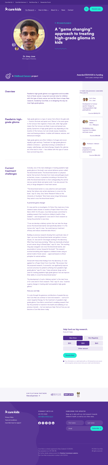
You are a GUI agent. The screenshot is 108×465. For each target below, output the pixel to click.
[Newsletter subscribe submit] (96, 428)
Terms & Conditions (11, 420)
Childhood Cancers (22, 76)
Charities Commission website (69, 453)
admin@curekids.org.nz (45, 416)
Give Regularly (93, 338)
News (63, 10)
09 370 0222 (42, 414)
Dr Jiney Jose (29, 56)
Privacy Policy (9, 417)
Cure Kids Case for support (13, 423)
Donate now (96, 9)
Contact (70, 10)
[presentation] (79, 435)
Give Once (73, 338)
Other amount (83, 348)
